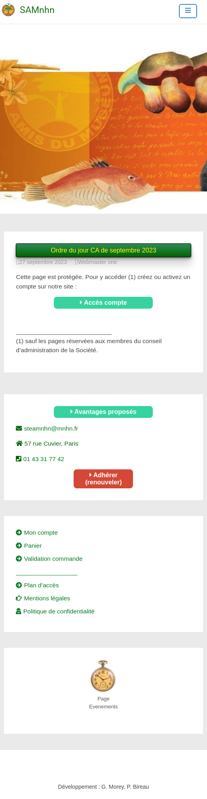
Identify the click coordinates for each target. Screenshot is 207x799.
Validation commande (49, 558)
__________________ (46, 572)
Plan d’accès (37, 585)
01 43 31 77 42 (42, 458)
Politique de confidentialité (55, 611)
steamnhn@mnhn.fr (50, 428)
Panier (29, 545)
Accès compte (103, 302)
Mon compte (37, 532)
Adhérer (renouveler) (103, 479)
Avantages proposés (103, 411)
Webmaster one (97, 262)
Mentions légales (43, 598)
